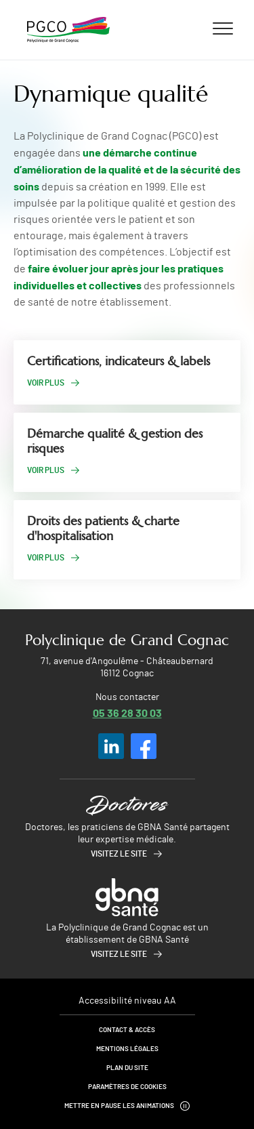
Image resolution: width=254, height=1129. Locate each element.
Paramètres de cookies (127, 1087)
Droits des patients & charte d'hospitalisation (103, 528)
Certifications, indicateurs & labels (118, 361)
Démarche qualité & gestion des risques (115, 441)
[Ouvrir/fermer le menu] (223, 28)
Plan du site (127, 1068)
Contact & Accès (127, 1030)
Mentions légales (127, 1049)
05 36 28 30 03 (127, 712)
